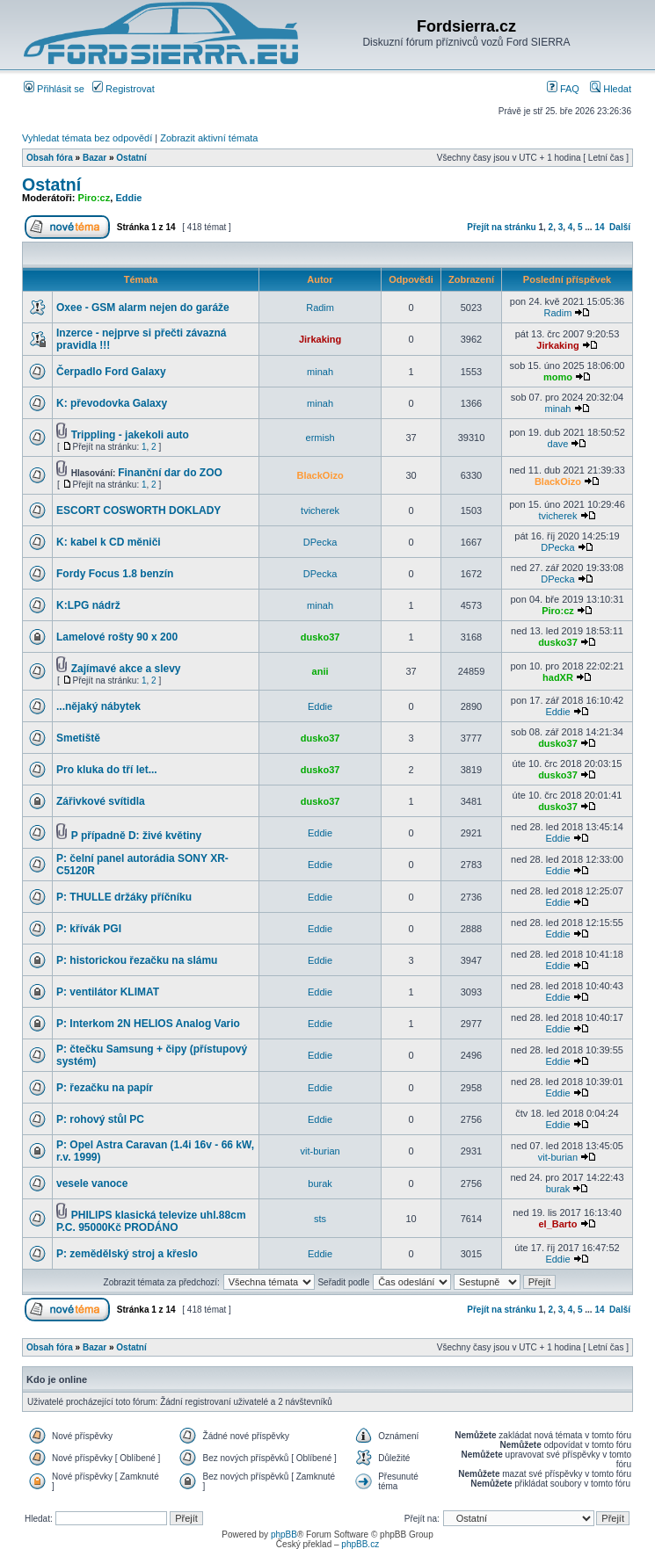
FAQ (563, 88)
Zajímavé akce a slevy (126, 668)
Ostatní (131, 158)
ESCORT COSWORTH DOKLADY (138, 510)
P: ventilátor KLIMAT (107, 992)
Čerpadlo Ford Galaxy (111, 372)
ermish (320, 437)
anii (320, 671)
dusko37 (320, 637)
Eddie (128, 197)
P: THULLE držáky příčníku (124, 897)
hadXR (557, 677)
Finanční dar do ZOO (170, 473)
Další (619, 227)
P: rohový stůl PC (100, 1119)
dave (558, 443)
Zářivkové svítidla (100, 801)
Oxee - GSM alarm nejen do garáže (142, 307)
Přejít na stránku (501, 227)
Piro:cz (94, 197)
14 (599, 227)
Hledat (610, 88)
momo (557, 377)
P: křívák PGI (88, 929)
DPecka (320, 542)
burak (320, 1183)
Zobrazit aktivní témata (209, 138)
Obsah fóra (49, 158)
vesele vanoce (91, 1183)
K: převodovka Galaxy (111, 403)
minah (320, 371)
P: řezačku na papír (104, 1088)
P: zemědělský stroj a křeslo (127, 1254)
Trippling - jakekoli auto (130, 435)
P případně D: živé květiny (136, 835)
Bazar (94, 158)
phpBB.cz (360, 1544)
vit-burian (319, 1151)
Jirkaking (320, 339)
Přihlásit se (54, 88)
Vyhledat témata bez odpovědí (87, 138)
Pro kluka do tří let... (106, 770)
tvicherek (320, 510)
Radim (320, 307)
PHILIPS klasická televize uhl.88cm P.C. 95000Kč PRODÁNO (151, 1221)
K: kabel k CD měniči (108, 542)
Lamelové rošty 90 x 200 (117, 637)
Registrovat (123, 88)
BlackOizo (320, 475)
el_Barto (557, 1224)
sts (320, 1218)
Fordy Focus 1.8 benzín (114, 574)
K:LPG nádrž (88, 605)
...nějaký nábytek (98, 706)
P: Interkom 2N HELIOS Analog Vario (148, 1023)
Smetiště (78, 738)
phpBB (284, 1534)
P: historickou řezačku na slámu (136, 960)
